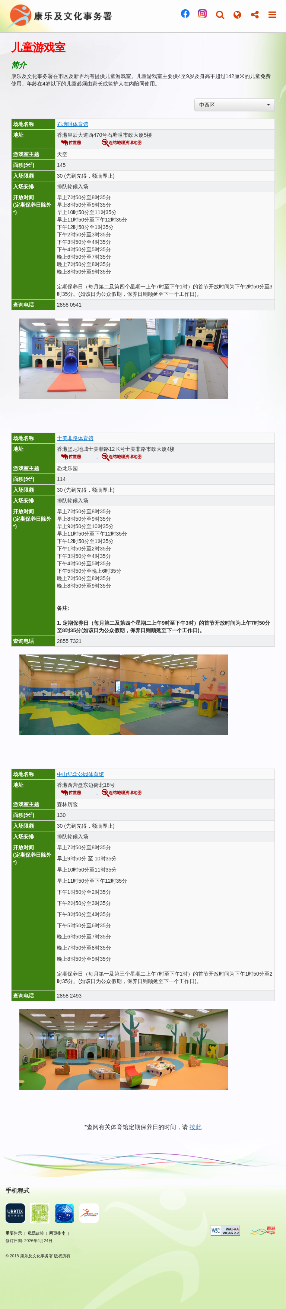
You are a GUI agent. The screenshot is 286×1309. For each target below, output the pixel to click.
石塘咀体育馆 (72, 124)
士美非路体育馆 (75, 438)
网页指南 (57, 1233)
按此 (195, 1127)
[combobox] (234, 104)
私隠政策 (36, 1233)
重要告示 (14, 1233)
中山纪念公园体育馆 (80, 774)
